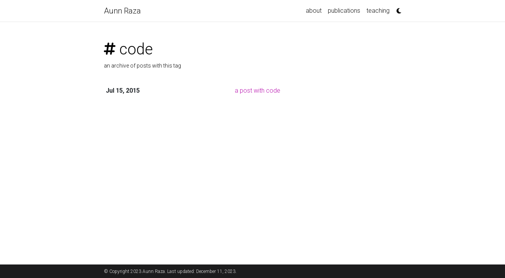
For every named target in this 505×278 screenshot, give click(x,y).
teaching (378, 10)
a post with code (257, 90)
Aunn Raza (122, 10)
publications (344, 10)
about (314, 10)
